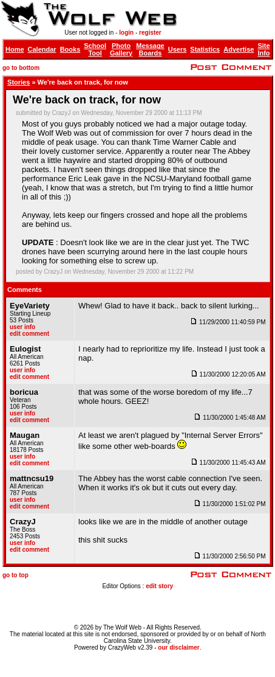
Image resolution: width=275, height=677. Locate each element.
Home (14, 49)
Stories (18, 82)
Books (70, 49)
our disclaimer (178, 647)
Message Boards (150, 49)
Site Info (263, 49)
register (150, 32)
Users (177, 49)
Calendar (42, 49)
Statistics (205, 49)
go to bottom (20, 67)
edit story (159, 586)
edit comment (29, 333)
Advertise (238, 49)
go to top (15, 575)
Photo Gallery (121, 49)
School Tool (95, 49)
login (126, 32)
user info (22, 327)
